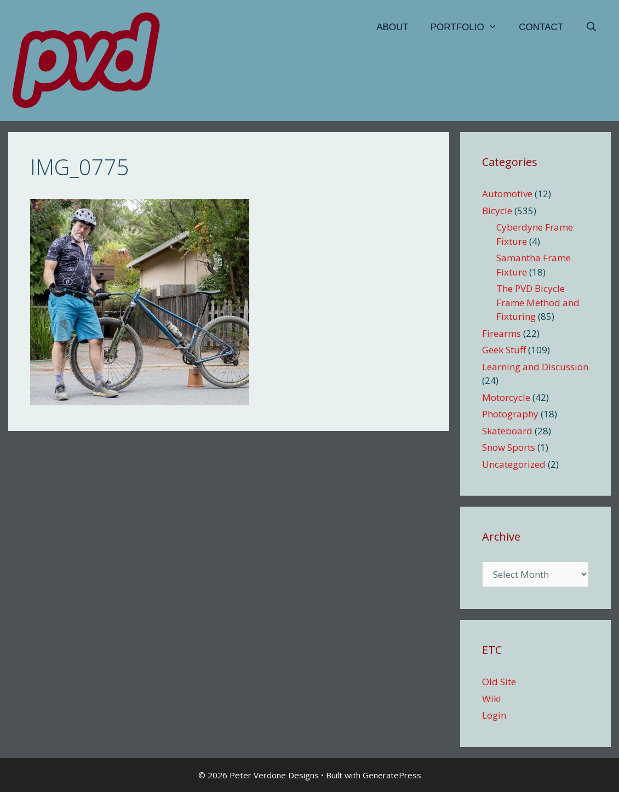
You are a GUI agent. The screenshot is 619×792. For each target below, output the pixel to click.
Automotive (507, 193)
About (392, 27)
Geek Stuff (504, 349)
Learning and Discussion (535, 366)
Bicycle (497, 210)
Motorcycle (506, 397)
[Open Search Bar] (591, 27)
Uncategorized (514, 464)
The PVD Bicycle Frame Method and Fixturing (538, 302)
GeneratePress (392, 775)
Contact (541, 27)
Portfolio (469, 27)
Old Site (499, 681)
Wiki (491, 698)
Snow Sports (508, 447)
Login (494, 715)
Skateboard (507, 430)
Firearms (501, 333)
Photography (510, 414)
